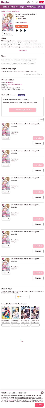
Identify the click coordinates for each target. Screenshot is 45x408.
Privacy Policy (10, 400)
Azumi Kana (23, 22)
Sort (41, 119)
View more (22, 50)
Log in (42, 2)
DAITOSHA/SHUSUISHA (15, 84)
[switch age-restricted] (28, 2)
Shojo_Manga (6, 60)
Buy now (38, 143)
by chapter (32, 63)
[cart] (36, 2)
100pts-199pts (32, 60)
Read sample (8, 34)
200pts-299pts (6, 63)
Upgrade (15, 63)
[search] (32, 2)
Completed (23, 63)
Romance (23, 60)
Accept (39, 404)
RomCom (15, 60)
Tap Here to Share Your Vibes (31, 74)
